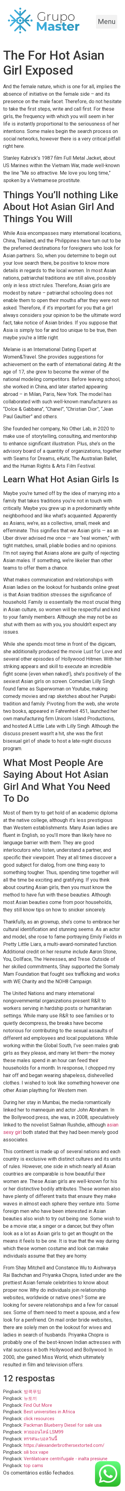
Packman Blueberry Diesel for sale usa (63, 1425)
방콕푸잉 (32, 1391)
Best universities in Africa (49, 1412)
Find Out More (38, 1405)
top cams (33, 1465)
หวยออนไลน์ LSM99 (43, 1432)
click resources (39, 1418)
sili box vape (36, 1452)
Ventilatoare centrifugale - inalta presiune (66, 1458)
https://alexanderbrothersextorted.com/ (64, 1445)
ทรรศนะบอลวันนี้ (40, 1439)
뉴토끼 (30, 1398)
